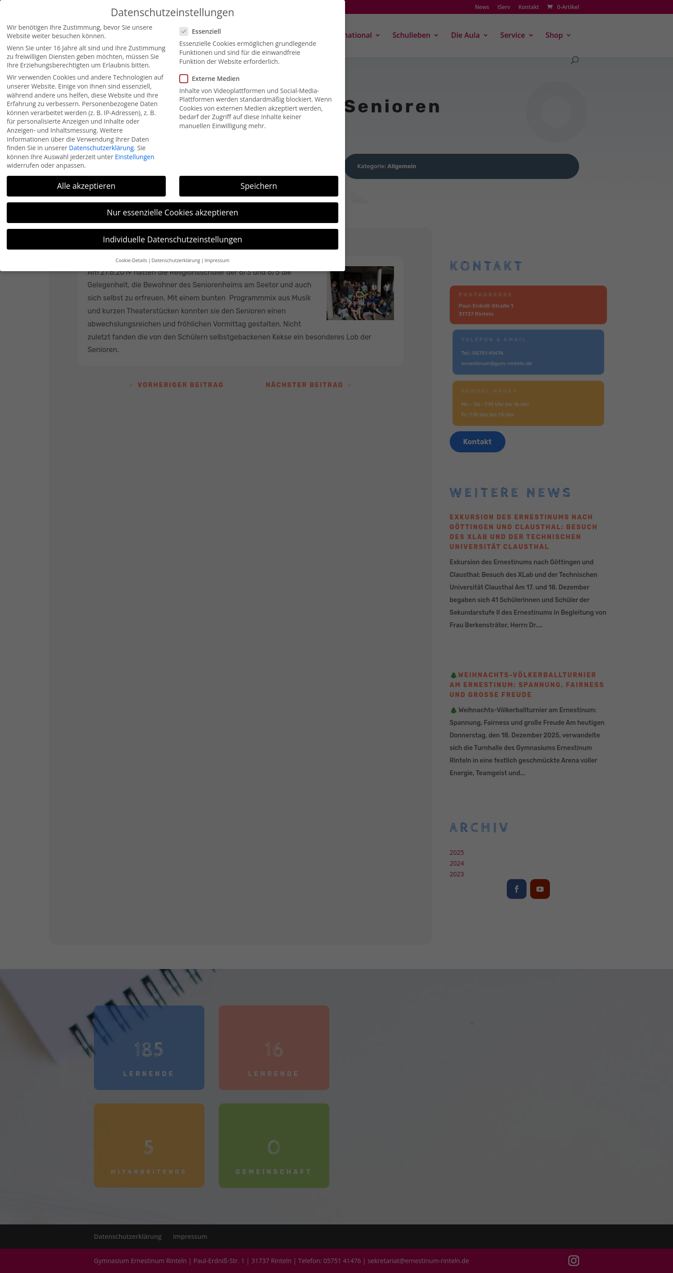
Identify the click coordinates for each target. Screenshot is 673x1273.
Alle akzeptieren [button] (86, 180)
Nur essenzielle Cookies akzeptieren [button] (173, 206)
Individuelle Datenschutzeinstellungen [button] (172, 233)
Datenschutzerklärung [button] (175, 255)
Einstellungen (135, 151)
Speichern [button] (258, 180)
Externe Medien (213, 72)
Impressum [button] (216, 255)
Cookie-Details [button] (131, 255)
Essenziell (204, 26)
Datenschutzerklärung (101, 142)
